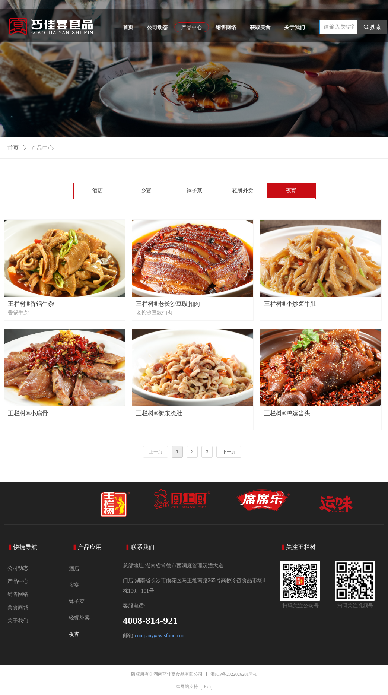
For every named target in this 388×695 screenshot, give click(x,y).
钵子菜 (194, 190)
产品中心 (42, 148)
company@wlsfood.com (160, 635)
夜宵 (291, 190)
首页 (13, 148)
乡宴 (146, 190)
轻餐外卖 (242, 190)
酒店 (97, 190)
